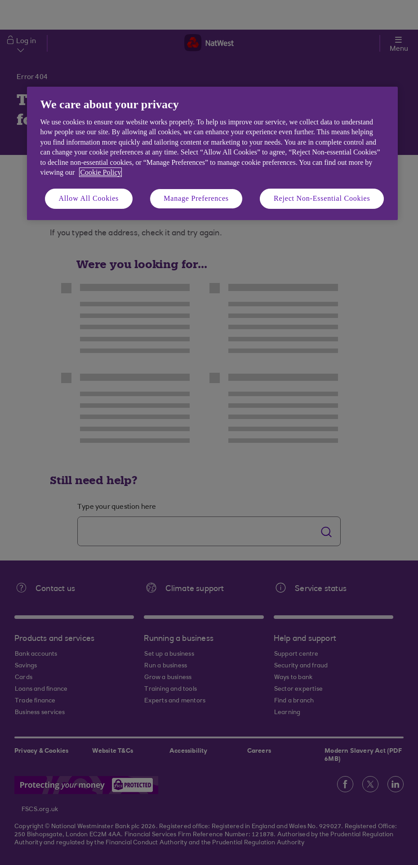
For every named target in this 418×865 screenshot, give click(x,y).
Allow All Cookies (89, 198)
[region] (212, 153)
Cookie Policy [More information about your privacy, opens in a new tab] (100, 172)
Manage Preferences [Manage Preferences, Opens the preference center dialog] (196, 198)
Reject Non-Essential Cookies (322, 198)
